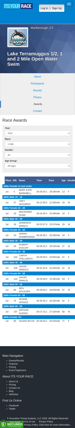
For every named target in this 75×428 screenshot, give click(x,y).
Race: (8, 139)
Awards (38, 104)
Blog (11, 391)
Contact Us (14, 388)
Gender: (9, 150)
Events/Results (16, 360)
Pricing (12, 367)
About (37, 76)
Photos (38, 97)
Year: (7, 128)
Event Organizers (17, 370)
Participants (37, 83)
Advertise (13, 394)
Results (37, 90)
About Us (13, 381)
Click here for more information (54, 425)
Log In (44, 8)
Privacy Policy (46, 421)
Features (13, 364)
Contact (37, 111)
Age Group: (11, 161)
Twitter (12, 408)
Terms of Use (28, 421)
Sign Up (57, 8)
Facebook (14, 405)
